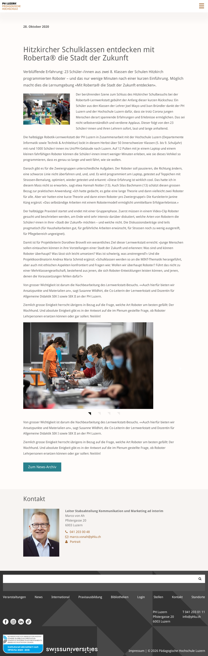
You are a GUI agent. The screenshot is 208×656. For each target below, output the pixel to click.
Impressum (136, 651)
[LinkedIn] (20, 622)
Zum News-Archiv (42, 467)
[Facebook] (5, 622)
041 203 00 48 (80, 532)
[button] (29, 368)
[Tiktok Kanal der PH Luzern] (28, 622)
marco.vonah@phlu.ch (85, 537)
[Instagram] (12, 622)
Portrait (75, 542)
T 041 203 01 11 (194, 612)
